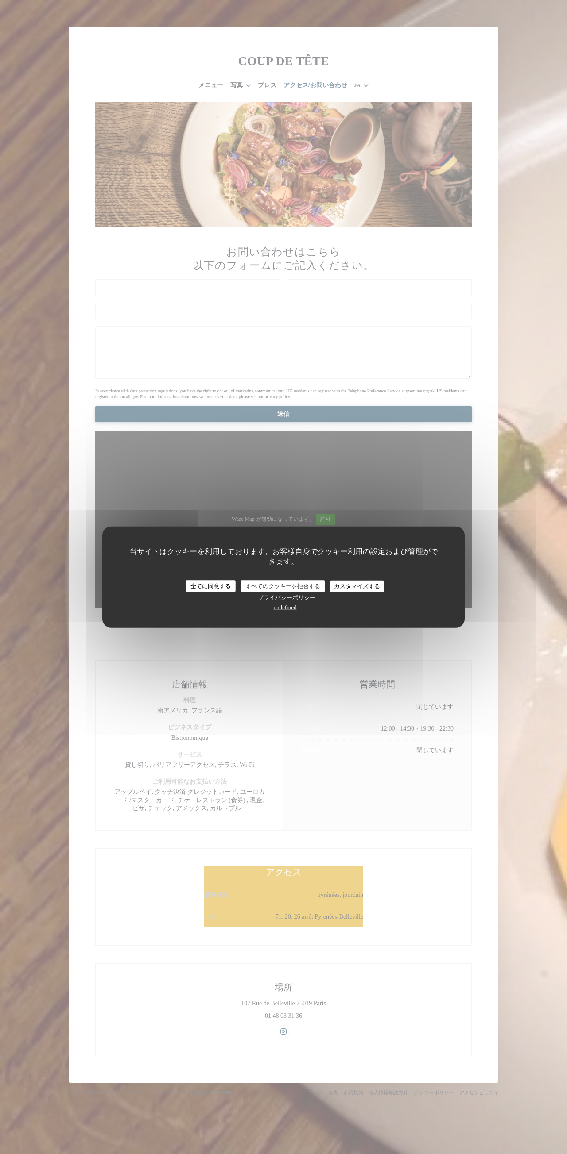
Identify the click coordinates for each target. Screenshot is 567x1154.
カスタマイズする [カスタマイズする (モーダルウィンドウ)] (357, 586)
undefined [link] (285, 607)
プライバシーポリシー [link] (286, 597)
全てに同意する (210, 586)
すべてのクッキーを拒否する (282, 586)
